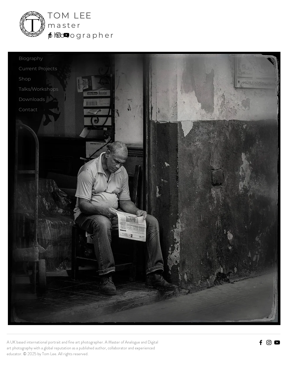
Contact (28, 109)
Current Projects (38, 68)
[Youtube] (66, 35)
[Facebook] (50, 35)
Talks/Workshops (38, 89)
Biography (31, 58)
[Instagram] (58, 35)
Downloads (32, 99)
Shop (25, 79)
